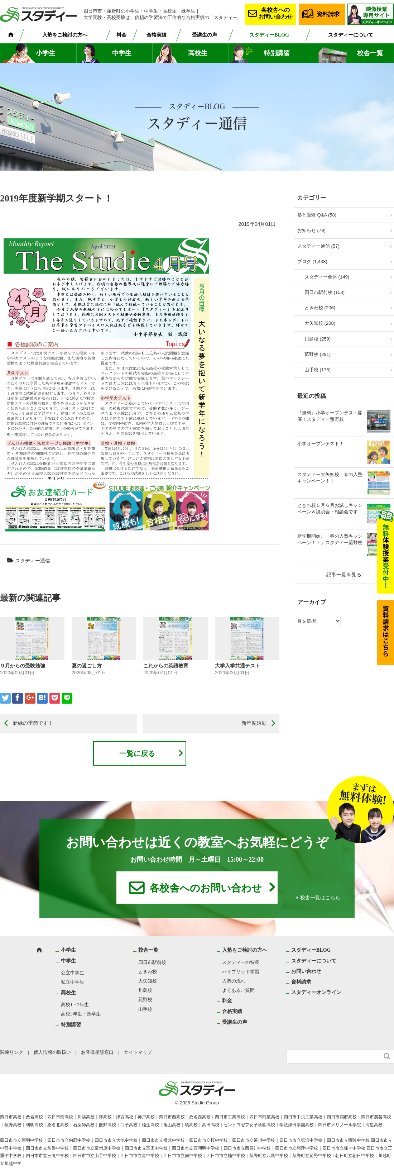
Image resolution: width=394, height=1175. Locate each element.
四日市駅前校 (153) (324, 292)
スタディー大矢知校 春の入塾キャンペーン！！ (329, 478)
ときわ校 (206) (319, 307)
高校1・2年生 (75, 1004)
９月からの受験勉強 (22, 666)
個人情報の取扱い (52, 1052)
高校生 (197, 53)
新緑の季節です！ (33, 723)
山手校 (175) (317, 369)
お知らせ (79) (311, 230)
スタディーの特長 (240, 962)
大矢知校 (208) (319, 323)
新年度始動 (253, 723)
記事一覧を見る (343, 574)
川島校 (145, 990)
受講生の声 (204, 35)
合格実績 (156, 35)
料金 (121, 35)
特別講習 (277, 53)
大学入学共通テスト (237, 666)
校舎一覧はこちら (320, 897)
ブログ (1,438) (312, 261)
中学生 (121, 53)
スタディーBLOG (269, 35)
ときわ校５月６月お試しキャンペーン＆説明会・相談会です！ (329, 508)
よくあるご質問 (238, 990)
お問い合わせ (306, 971)
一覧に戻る (137, 753)
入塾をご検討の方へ (64, 35)
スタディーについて (350, 35)
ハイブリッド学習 (240, 971)
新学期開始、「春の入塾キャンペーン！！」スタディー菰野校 (329, 539)
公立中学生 (72, 972)
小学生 (45, 53)
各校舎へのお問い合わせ (275, 13)
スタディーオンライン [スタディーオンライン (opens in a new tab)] (316, 992)
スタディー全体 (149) (326, 277)
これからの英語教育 (165, 666)
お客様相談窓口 (97, 1052)
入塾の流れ (233, 981)
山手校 (145, 1009)
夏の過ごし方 (87, 666)
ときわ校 (147, 971)
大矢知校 (147, 981)
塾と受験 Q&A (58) (316, 215)
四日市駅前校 (152, 962)
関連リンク (11, 1052)
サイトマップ (138, 1052)
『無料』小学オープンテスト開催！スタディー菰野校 (329, 416)
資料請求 (328, 14)
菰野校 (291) (317, 354)
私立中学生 (72, 982)
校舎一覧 (370, 53)
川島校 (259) (317, 339)
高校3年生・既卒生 (81, 1014)
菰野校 (145, 999)
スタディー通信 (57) (318, 246)
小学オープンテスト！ (320, 443)
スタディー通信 (32, 560)
